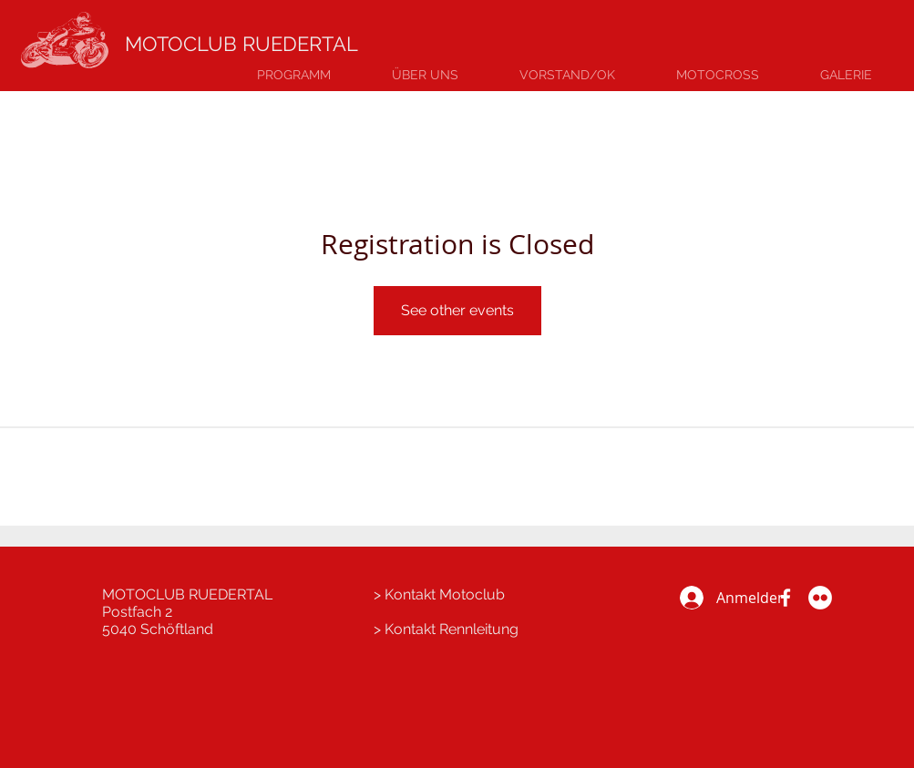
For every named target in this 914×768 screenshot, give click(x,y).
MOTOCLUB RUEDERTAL (241, 44)
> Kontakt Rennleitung (446, 629)
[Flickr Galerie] (820, 597)
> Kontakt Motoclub (439, 594)
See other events (457, 310)
